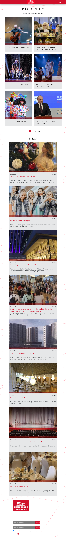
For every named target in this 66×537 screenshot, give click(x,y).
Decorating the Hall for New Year (23, 176)
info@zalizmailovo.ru (47, 508)
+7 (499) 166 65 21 (45, 506)
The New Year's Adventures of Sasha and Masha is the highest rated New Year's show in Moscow (31, 310)
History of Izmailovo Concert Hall (23, 353)
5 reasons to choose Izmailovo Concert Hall (27, 442)
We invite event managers (20, 221)
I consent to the (27, 531)
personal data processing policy (31, 531)
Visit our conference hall (19, 486)
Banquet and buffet (17, 397)
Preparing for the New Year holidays (24, 265)
